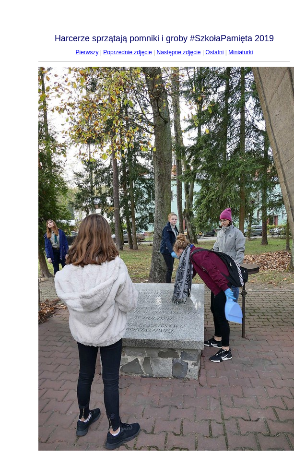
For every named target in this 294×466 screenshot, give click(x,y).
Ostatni (214, 52)
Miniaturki (240, 52)
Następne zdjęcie (178, 52)
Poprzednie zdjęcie (127, 52)
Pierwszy (86, 52)
